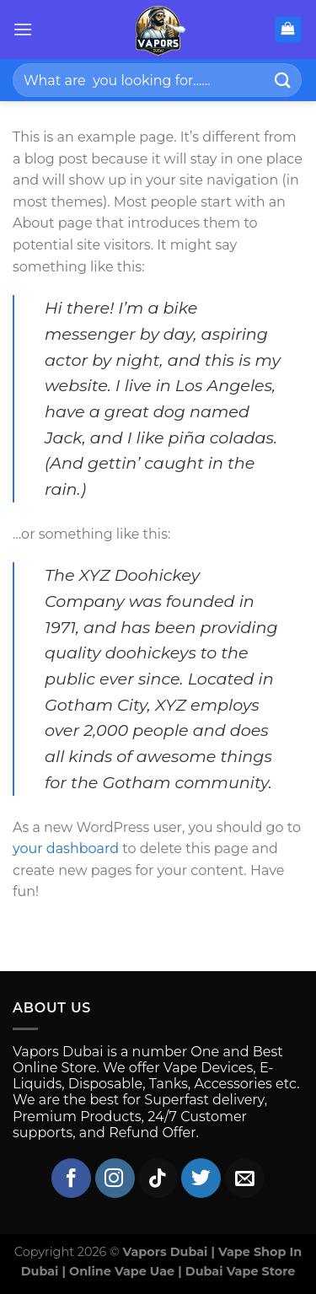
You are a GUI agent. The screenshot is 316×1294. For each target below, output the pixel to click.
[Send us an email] (245, 1178)
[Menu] (23, 29)
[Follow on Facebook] (71, 1178)
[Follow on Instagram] (115, 1178)
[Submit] (283, 79)
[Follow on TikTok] (158, 1178)
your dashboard (66, 848)
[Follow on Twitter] (201, 1178)
